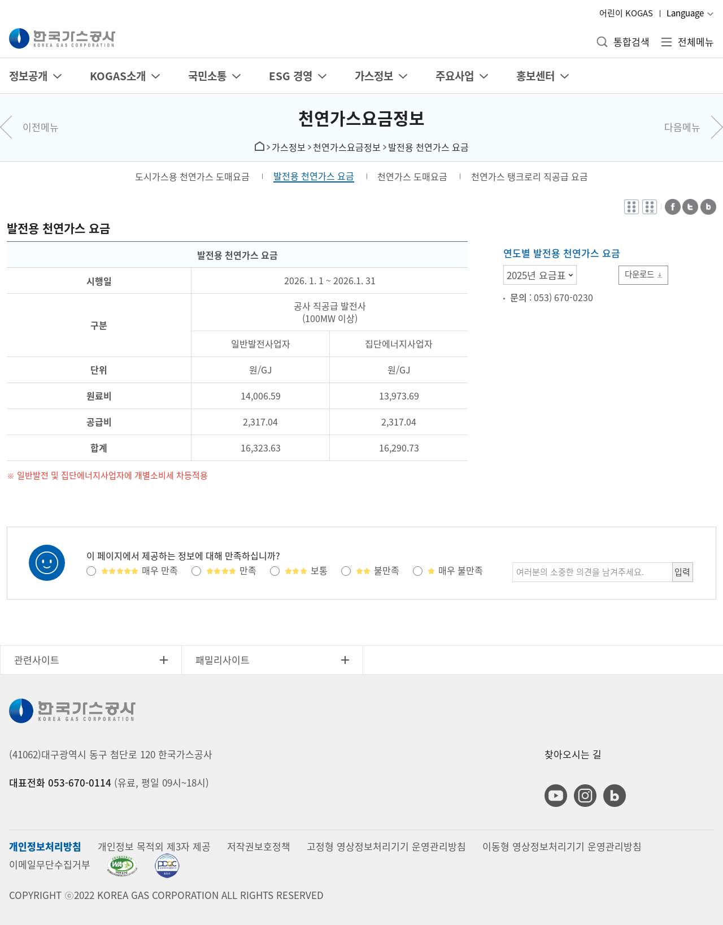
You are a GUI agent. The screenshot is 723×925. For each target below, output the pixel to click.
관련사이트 (36, 660)
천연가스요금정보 (361, 118)
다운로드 (641, 274)
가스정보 (289, 147)
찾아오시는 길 (573, 754)
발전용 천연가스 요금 (428, 147)
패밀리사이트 (222, 660)
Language (685, 13)
